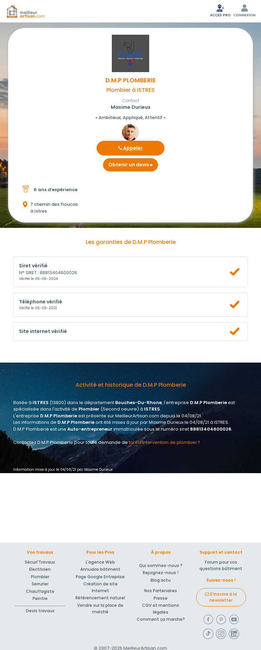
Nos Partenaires (160, 591)
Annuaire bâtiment (100, 569)
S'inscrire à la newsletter (221, 597)
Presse (161, 598)
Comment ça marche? (161, 619)
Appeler (130, 148)
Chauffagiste (40, 591)
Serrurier (40, 584)
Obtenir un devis (130, 164)
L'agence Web (100, 562)
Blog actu (161, 580)
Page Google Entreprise (100, 577)
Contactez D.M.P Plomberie (43, 442)
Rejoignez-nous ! (160, 573)
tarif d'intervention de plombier (163, 442)
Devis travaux (40, 611)
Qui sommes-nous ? (160, 565)
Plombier (40, 577)
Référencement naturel (100, 598)
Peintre (40, 598)
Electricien (40, 569)
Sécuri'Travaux (40, 562)
